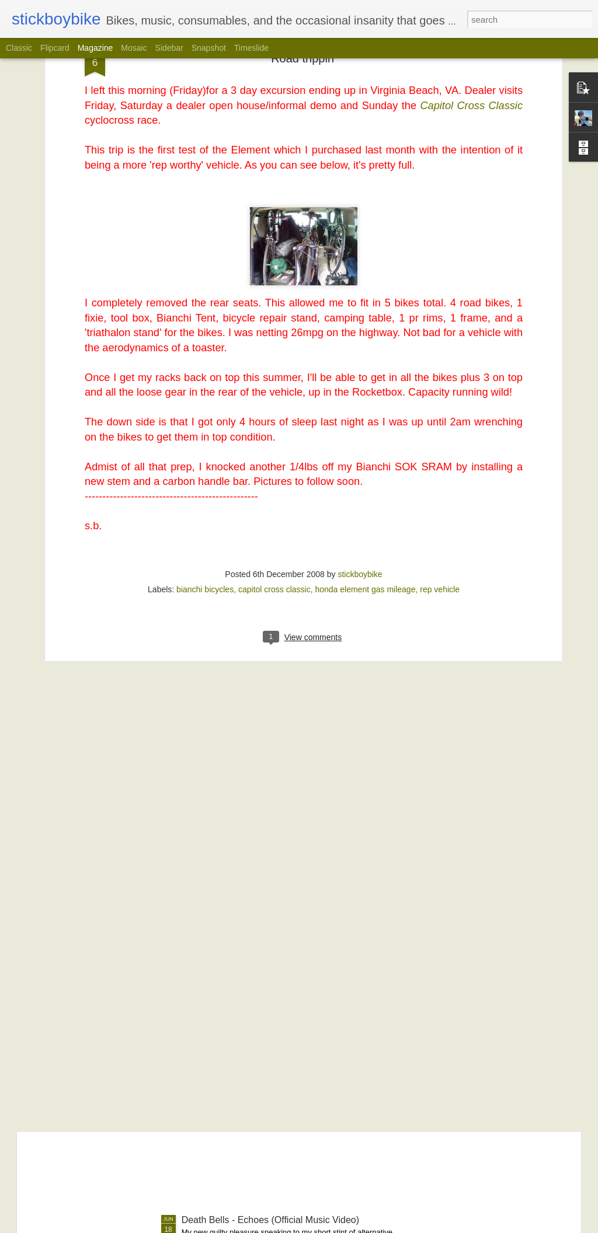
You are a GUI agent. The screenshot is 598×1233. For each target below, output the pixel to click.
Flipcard (54, 48)
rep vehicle (440, 471)
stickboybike (360, 455)
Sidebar (169, 48)
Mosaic (134, 48)
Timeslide (251, 48)
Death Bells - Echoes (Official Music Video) (270, 1220)
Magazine (95, 48)
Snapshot (209, 48)
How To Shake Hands (227, 1087)
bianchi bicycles (205, 471)
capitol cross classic (274, 471)
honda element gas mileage (365, 471)
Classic (19, 48)
